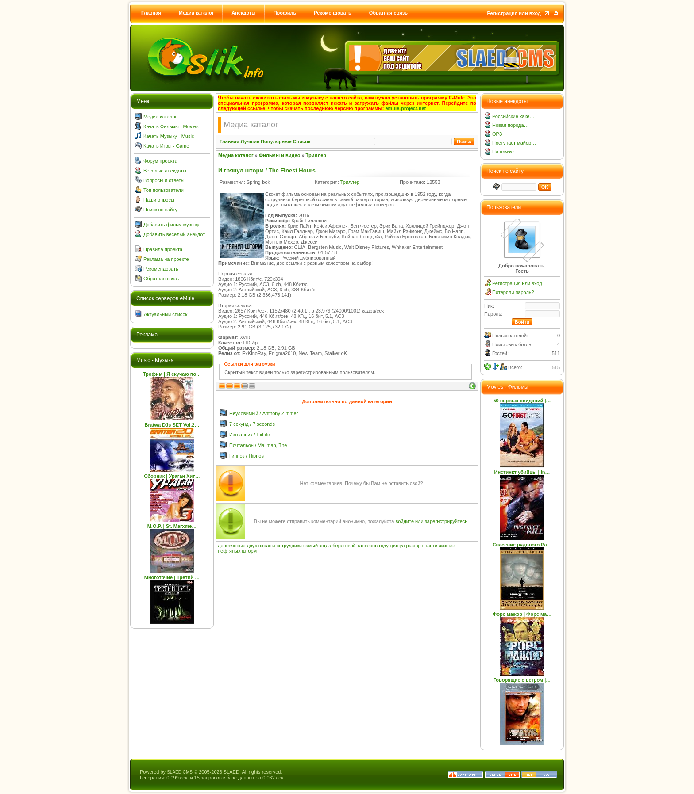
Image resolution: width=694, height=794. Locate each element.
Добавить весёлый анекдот (174, 234)
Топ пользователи (163, 190)
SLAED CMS (180, 772)
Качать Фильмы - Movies (170, 126)
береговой (343, 545)
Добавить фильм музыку (171, 224)
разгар (413, 545)
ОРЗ (497, 134)
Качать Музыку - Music (168, 136)
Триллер (316, 155)
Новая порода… (510, 125)
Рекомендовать (332, 12)
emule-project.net (406, 108)
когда (325, 545)
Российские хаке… (513, 116)
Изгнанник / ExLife (249, 434)
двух (252, 545)
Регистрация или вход (514, 13)
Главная (151, 12)
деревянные (232, 545)
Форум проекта (160, 161)
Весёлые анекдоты (164, 170)
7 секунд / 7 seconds (252, 424)
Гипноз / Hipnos (246, 455)
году (384, 545)
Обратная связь (388, 12)
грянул (397, 545)
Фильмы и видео (280, 155)
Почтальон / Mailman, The (258, 445)
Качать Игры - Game (166, 146)
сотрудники (289, 545)
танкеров (367, 545)
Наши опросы (158, 199)
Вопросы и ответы (164, 180)
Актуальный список (165, 314)
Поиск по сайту (160, 209)
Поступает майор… (514, 142)
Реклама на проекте (166, 259)
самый (310, 545)
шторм (249, 551)
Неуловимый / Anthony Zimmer (263, 413)
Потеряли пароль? (513, 292)
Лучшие (250, 141)
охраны (266, 545)
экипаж (447, 545)
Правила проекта (162, 249)
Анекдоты (243, 12)
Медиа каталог (196, 12)
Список (302, 141)
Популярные (276, 141)
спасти (429, 545)
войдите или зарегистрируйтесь (431, 521)
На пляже (503, 151)
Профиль (285, 12)
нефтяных (229, 551)
